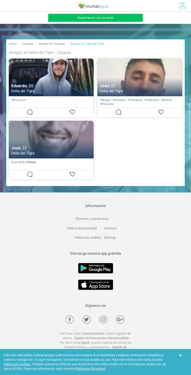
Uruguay (27, 43)
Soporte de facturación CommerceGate (101, 338)
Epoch (85, 342)
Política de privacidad (82, 228)
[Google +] (120, 319)
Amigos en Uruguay (52, 43)
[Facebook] (70, 319)
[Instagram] (103, 319)
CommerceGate (93, 333)
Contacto (110, 228)
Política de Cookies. (17, 364)
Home (13, 43)
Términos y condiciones (92, 219)
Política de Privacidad (90, 368)
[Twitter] (86, 319)
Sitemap (109, 237)
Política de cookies (88, 237)
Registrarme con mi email (96, 18)
